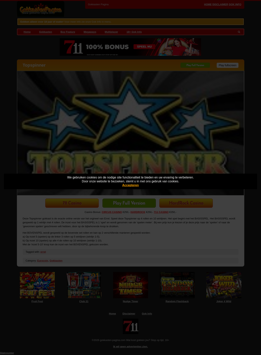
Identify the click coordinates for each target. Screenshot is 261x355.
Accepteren (130, 185)
